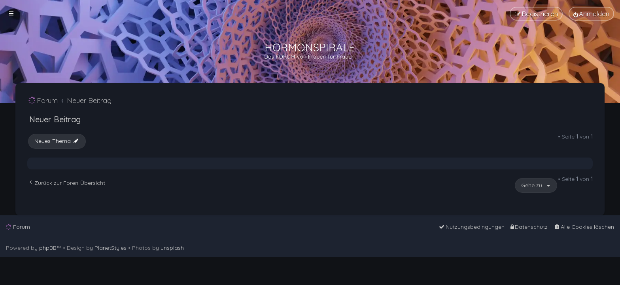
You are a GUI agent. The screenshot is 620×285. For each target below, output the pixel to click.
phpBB (48, 247)
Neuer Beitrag (55, 119)
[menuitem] (591, 14)
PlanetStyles (111, 247)
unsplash (172, 247)
